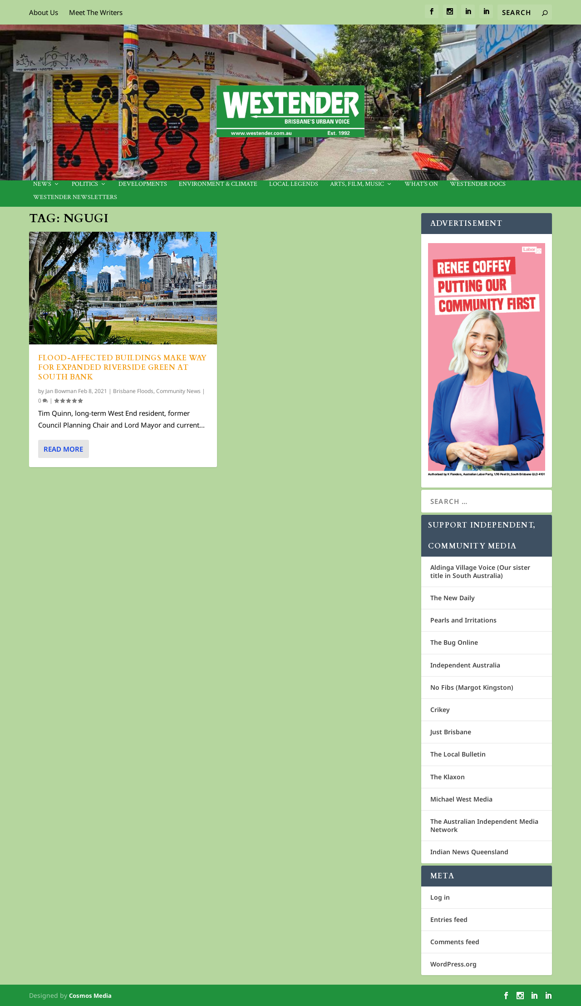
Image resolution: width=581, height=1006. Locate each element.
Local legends (293, 184)
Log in (440, 897)
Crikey (440, 709)
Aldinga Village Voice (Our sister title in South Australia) (480, 571)
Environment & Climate (218, 184)
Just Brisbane (450, 731)
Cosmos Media (90, 995)
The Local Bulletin (458, 754)
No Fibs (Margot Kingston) (471, 687)
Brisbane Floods (133, 390)
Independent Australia (465, 665)
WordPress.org (453, 964)
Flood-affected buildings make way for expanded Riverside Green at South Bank (122, 367)
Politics (85, 184)
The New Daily (452, 597)
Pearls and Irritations (463, 620)
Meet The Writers (96, 12)
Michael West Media (461, 799)
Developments (142, 184)
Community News (178, 390)
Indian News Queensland (469, 851)
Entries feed (449, 919)
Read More (63, 448)
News (42, 184)
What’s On (421, 184)
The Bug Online (454, 642)
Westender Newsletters (75, 197)
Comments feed (454, 941)
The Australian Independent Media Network (484, 825)
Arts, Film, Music (357, 184)
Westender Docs (478, 184)
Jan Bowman (61, 390)
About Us (43, 12)
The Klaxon (447, 776)
